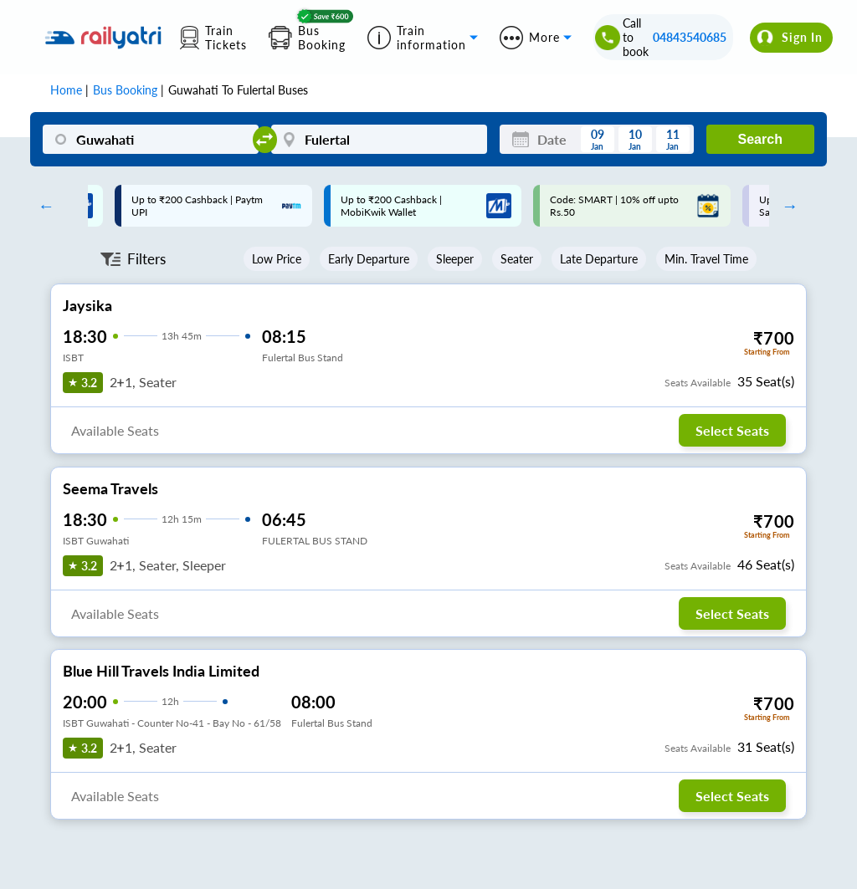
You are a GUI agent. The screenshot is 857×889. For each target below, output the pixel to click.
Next (786, 205)
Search (760, 139)
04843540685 (689, 37)
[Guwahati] (151, 139)
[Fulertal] (379, 139)
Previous (42, 205)
